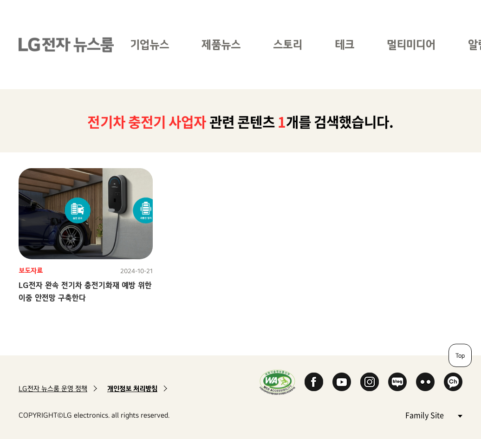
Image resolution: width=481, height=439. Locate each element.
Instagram (369, 382)
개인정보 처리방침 (132, 388)
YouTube (341, 382)
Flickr (425, 382)
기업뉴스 (149, 44)
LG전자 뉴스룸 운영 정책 (53, 388)
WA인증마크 (277, 382)
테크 (344, 44)
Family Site (433, 414)
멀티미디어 (411, 44)
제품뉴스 (221, 44)
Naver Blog (397, 382)
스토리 (287, 44)
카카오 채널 (453, 382)
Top (460, 355)
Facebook (314, 382)
